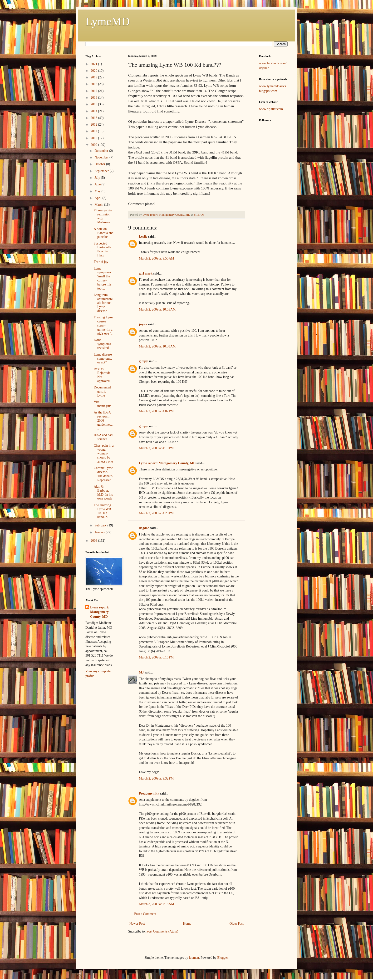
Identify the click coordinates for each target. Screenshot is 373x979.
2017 (94, 91)
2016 (94, 97)
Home (187, 923)
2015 (94, 104)
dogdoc (144, 528)
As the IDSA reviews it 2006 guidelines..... (103, 420)
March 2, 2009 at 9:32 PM (156, 778)
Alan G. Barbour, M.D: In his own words (103, 492)
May (97, 191)
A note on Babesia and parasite (103, 233)
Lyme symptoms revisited (102, 344)
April (98, 198)
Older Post (237, 923)
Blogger (222, 957)
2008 (94, 540)
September (101, 171)
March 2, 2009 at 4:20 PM (156, 513)
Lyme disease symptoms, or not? (103, 358)
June (97, 184)
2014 (94, 111)
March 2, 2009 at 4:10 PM (156, 448)
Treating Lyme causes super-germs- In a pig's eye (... (103, 325)
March (99, 204)
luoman (194, 957)
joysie (143, 324)
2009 (94, 145)
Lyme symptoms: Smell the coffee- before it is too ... (103, 278)
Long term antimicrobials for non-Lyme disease (103, 303)
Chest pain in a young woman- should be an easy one (104, 453)
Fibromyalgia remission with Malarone (103, 216)
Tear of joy (101, 262)
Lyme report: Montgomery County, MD (167, 463)
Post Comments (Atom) (162, 931)
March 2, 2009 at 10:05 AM (157, 309)
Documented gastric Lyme (102, 391)
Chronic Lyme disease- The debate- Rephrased (103, 474)
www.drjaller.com (271, 109)
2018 (94, 84)
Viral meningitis (102, 404)
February (100, 525)
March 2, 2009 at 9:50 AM (156, 258)
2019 (94, 77)
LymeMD (107, 21)
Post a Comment (145, 914)
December (101, 151)
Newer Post (137, 923)
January (100, 532)
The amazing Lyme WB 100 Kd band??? (102, 511)
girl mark (145, 273)
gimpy (143, 361)
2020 (94, 70)
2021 (94, 64)
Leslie (143, 236)
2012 (94, 124)
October (100, 164)
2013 (94, 118)
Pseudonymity (149, 793)
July (97, 177)
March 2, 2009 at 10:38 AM (157, 346)
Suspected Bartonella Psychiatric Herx (103, 249)
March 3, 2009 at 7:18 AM (156, 904)
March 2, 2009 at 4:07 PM (156, 411)
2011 (94, 131)
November (101, 157)
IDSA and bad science (103, 437)
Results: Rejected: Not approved (102, 375)
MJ (141, 672)
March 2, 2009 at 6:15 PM (156, 657)
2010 (94, 138)
